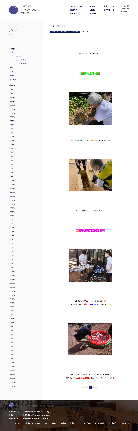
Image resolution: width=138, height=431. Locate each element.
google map (52, 412)
